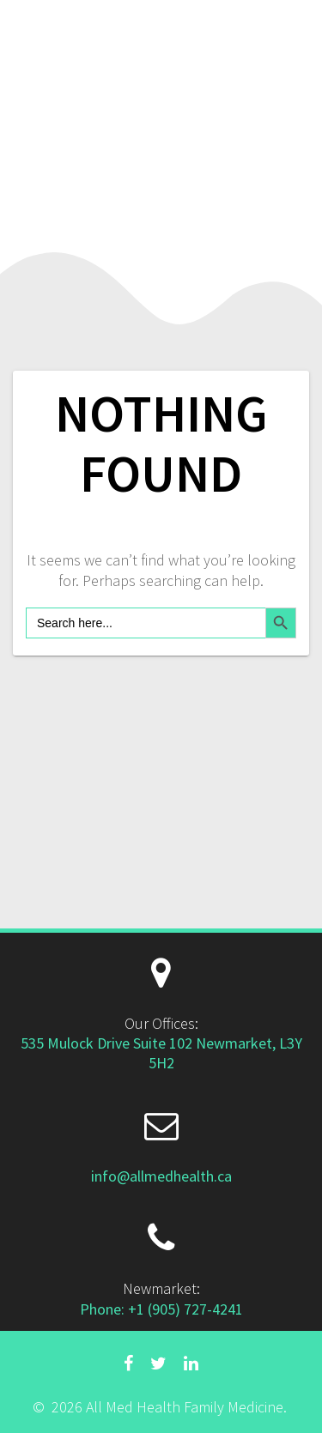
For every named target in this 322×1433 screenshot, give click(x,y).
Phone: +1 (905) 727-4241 (161, 1309)
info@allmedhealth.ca (161, 1176)
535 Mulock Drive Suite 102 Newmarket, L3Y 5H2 (161, 1053)
